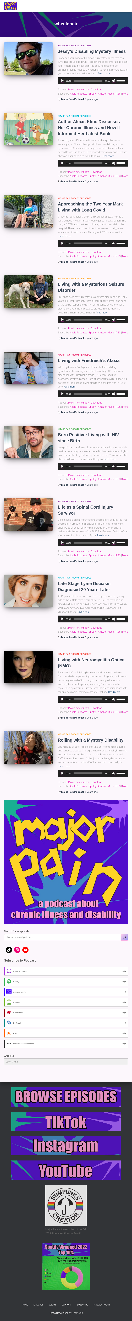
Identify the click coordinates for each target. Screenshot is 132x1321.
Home (25, 1305)
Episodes (38, 1305)
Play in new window (78, 89)
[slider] (88, 81)
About (52, 1305)
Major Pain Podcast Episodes (74, 45)
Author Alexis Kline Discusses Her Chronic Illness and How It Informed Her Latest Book (89, 127)
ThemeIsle (77, 1313)
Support (66, 1305)
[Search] (124, 937)
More (125, 93)
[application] (93, 80)
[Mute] (114, 80)
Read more (104, 73)
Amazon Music (106, 93)
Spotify (92, 93)
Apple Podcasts (78, 93)
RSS (118, 93)
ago (91, 99)
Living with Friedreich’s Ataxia (89, 360)
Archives (9, 1056)
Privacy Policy (102, 1305)
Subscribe (82, 1305)
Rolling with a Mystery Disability (91, 740)
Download (96, 89)
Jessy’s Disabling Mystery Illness (92, 51)
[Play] (62, 80)
